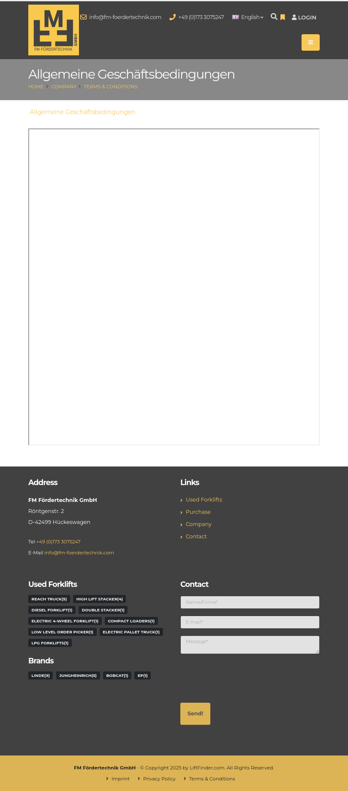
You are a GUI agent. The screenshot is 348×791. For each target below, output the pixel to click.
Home (36, 87)
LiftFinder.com (207, 768)
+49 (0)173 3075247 (197, 17)
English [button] (247, 17)
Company (64, 87)
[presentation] (244, 677)
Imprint (120, 779)
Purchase (198, 512)
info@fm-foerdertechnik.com (121, 17)
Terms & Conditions (111, 87)
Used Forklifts (204, 499)
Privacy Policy (159, 779)
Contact (196, 536)
